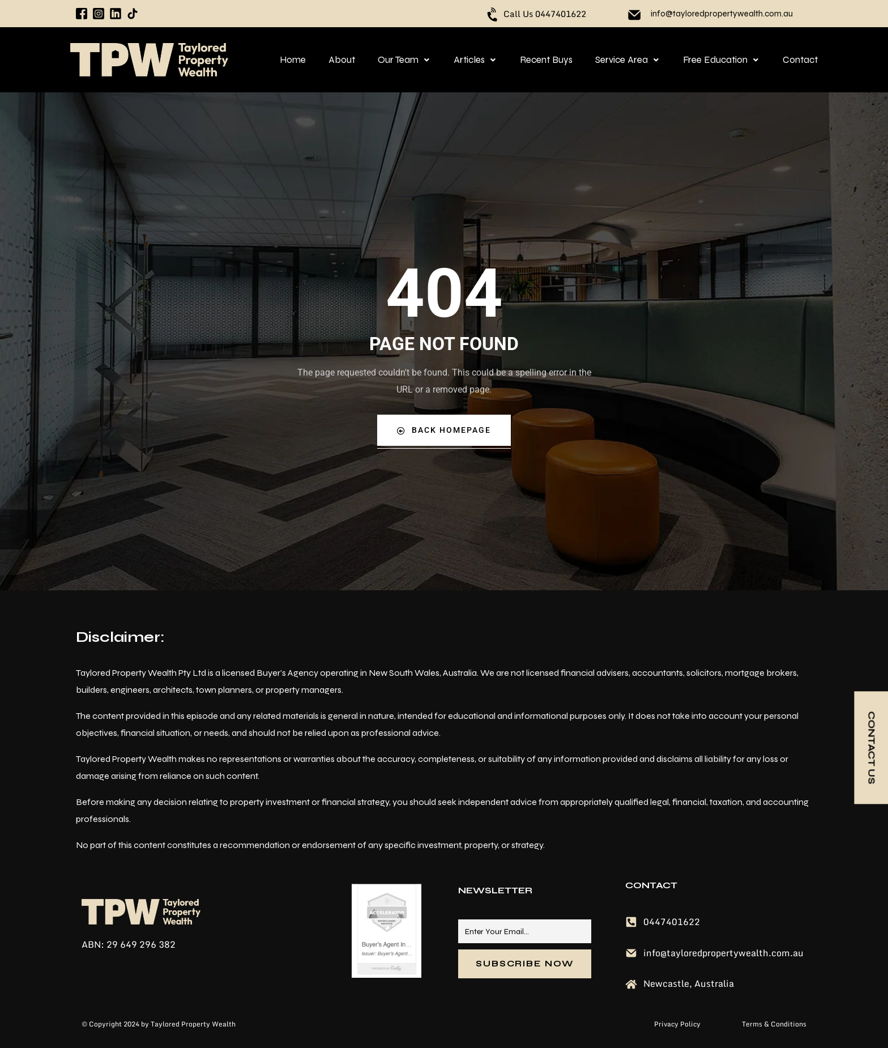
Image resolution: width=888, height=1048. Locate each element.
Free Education (721, 60)
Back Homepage (444, 430)
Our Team (404, 60)
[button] (404, 59)
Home (293, 60)
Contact (800, 60)
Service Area (627, 60)
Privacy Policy (678, 1024)
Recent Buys (546, 60)
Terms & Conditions (774, 1024)
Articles (475, 60)
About (341, 60)
